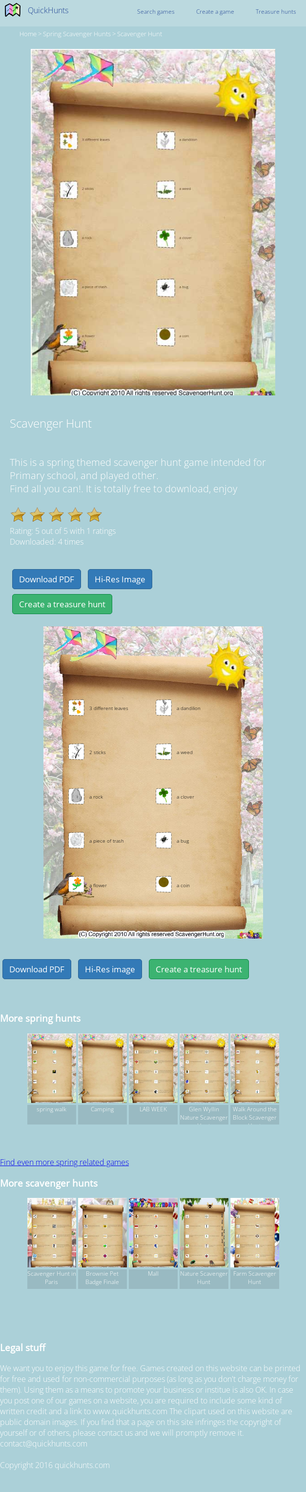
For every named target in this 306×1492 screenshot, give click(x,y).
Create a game (215, 11)
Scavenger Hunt (139, 33)
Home (28, 33)
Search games (156, 11)
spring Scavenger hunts (77, 33)
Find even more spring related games (64, 1162)
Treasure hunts (276, 11)
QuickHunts (48, 10)
